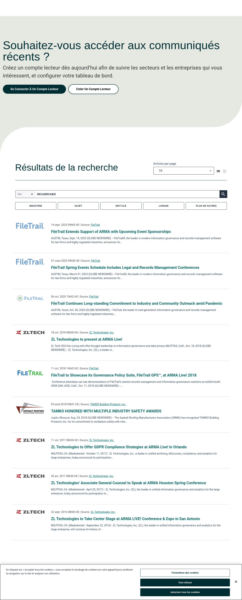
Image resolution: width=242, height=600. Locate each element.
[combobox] (183, 171)
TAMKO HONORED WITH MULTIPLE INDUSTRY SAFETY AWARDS (106, 411)
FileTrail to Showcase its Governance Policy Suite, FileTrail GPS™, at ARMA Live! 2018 (123, 375)
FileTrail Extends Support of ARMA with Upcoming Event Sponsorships (111, 231)
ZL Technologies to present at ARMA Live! (86, 339)
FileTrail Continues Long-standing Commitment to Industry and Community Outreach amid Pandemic (136, 303)
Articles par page (164, 163)
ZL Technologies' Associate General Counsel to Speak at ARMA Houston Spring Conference (128, 483)
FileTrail (95, 224)
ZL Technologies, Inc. (101, 332)
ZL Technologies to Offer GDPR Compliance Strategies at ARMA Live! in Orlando (119, 447)
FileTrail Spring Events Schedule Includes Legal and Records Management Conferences (125, 267)
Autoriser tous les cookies (185, 593)
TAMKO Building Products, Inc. (108, 404)
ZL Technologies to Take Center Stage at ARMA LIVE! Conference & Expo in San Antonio (125, 518)
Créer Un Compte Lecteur (93, 89)
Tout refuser (185, 583)
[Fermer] (236, 582)
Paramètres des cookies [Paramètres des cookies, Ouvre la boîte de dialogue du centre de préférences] (185, 573)
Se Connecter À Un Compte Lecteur (34, 89)
